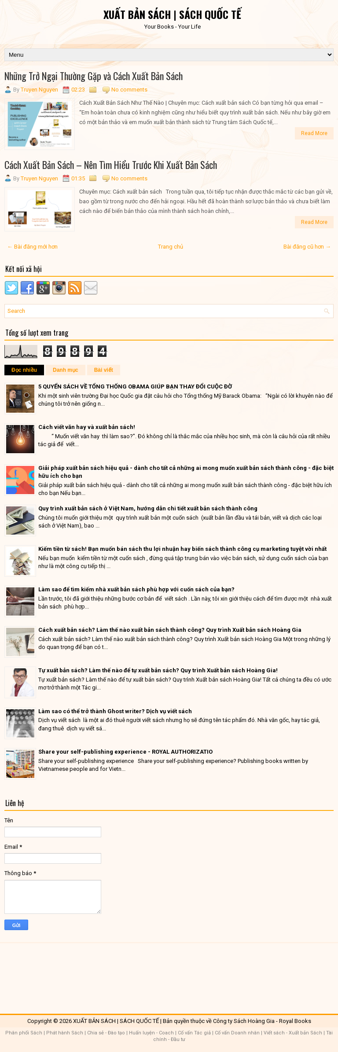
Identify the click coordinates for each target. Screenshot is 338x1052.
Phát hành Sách (64, 1033)
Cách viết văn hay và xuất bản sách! (86, 427)
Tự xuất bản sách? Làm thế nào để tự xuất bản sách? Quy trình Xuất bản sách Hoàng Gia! (158, 670)
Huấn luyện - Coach (151, 1033)
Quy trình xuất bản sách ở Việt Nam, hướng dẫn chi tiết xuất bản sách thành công (147, 508)
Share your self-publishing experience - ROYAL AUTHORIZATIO (125, 751)
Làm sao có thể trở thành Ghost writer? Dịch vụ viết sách (115, 711)
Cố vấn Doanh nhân (237, 1033)
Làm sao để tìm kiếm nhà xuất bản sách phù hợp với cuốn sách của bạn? (136, 589)
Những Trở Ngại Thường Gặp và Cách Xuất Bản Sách (93, 75)
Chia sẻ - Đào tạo (106, 1033)
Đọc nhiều (24, 370)
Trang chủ (170, 246)
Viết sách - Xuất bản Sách (293, 1033)
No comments (129, 89)
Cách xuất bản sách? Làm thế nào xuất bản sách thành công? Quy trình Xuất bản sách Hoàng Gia (169, 630)
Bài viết (103, 370)
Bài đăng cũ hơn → (307, 246)
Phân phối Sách (23, 1033)
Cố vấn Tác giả (194, 1033)
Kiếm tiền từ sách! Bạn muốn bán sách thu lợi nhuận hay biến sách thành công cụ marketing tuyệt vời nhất (182, 549)
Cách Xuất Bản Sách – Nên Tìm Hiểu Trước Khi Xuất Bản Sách (110, 164)
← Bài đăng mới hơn (32, 246)
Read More (314, 133)
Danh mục (65, 370)
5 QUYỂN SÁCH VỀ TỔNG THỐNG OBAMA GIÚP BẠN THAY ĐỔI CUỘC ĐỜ (135, 386)
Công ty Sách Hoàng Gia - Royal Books (262, 1021)
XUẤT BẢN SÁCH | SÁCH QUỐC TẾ (172, 14)
